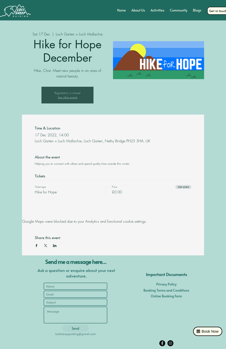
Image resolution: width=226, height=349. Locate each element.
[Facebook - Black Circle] (162, 343)
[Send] (75, 328)
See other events (68, 97)
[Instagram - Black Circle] (170, 343)
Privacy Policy (166, 284)
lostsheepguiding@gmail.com (75, 334)
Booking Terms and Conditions (166, 290)
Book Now (210, 331)
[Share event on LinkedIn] (54, 245)
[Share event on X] (45, 245)
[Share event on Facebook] (36, 245)
